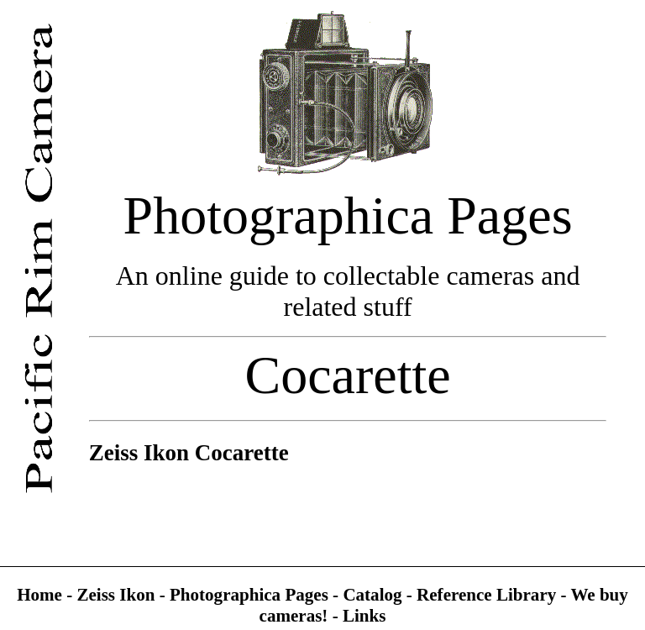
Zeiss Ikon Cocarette (189, 452)
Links (364, 616)
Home (41, 595)
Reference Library (488, 595)
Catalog (374, 595)
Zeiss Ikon (115, 595)
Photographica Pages (251, 595)
